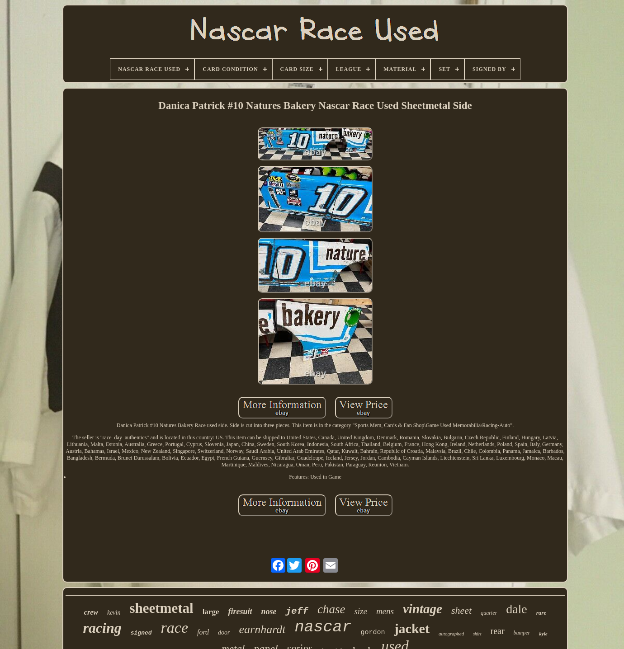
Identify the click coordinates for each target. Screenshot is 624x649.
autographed (451, 633)
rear (498, 631)
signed (141, 633)
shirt (477, 633)
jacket (412, 628)
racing (102, 628)
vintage (422, 609)
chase (331, 609)
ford (203, 632)
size (360, 611)
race (174, 627)
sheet (461, 610)
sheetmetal (161, 608)
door (224, 632)
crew (91, 612)
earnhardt (262, 629)
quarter (489, 613)
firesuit (240, 611)
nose (268, 611)
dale (516, 609)
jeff (296, 611)
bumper (522, 633)
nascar (323, 627)
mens (385, 611)
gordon (373, 632)
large (211, 611)
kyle (543, 633)
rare (541, 612)
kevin (114, 612)
